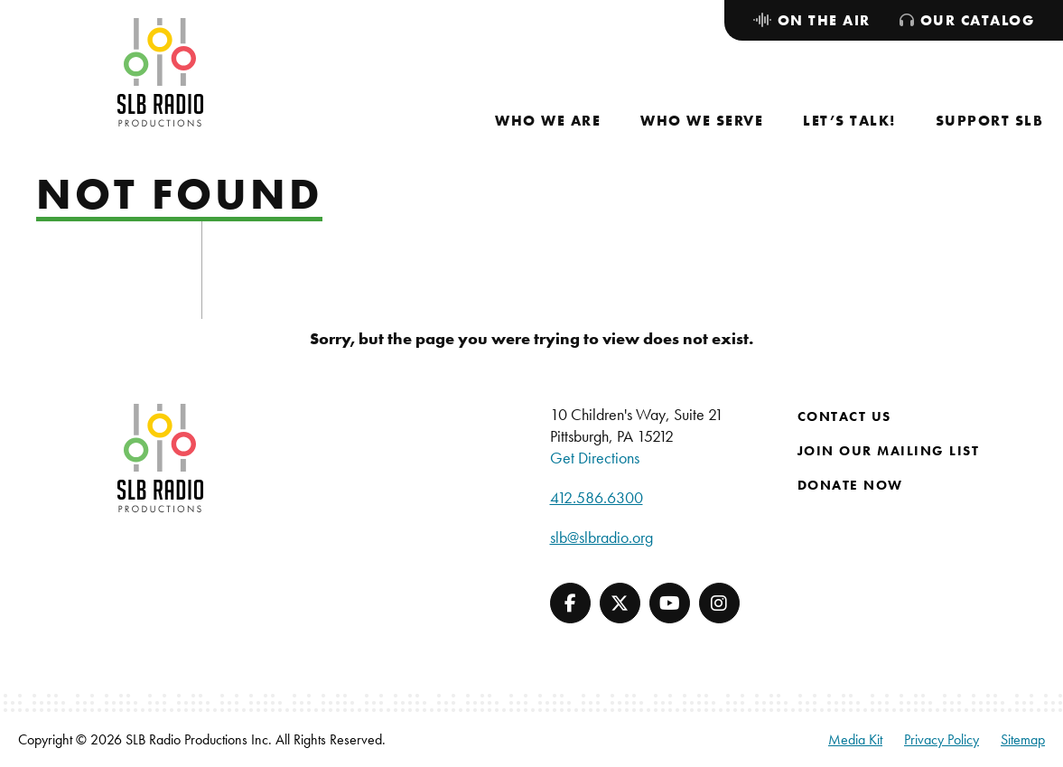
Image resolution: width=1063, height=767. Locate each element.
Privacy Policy (941, 739)
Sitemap (1023, 739)
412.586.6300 (596, 497)
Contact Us (844, 416)
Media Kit (855, 739)
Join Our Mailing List (888, 451)
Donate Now (850, 485)
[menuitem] (547, 120)
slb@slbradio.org (601, 537)
